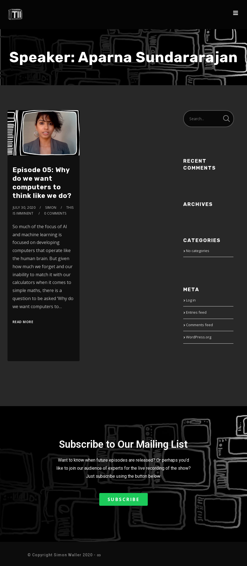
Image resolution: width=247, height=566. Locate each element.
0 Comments (55, 213)
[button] (123, 499)
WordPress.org (198, 336)
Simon (51, 207)
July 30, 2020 (24, 207)
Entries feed (196, 312)
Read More (23, 322)
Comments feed (199, 324)
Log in (191, 300)
